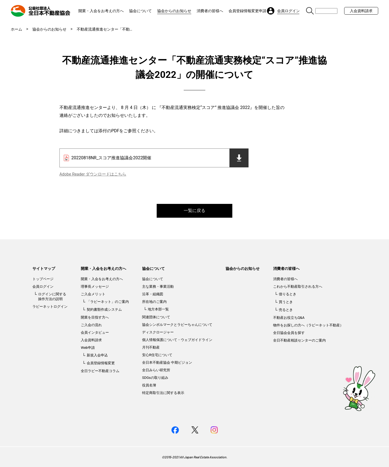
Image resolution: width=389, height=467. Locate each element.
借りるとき (287, 294)
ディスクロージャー (158, 332)
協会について (140, 11)
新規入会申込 (97, 355)
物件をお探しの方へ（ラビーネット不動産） (308, 325)
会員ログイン (42, 286)
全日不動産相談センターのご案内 (299, 340)
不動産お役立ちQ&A (289, 318)
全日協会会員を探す (289, 333)
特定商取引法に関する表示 (163, 393)
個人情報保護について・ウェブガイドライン (177, 340)
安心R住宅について (157, 355)
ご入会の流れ (91, 325)
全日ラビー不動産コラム (100, 371)
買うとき (286, 302)
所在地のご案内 (154, 302)
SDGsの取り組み (155, 378)
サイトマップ (43, 268)
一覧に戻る (194, 210)
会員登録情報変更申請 (247, 11)
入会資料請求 (361, 11)
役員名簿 (149, 385)
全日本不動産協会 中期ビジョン (167, 362)
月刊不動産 (151, 347)
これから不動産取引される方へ (297, 286)
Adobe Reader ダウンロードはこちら (92, 174)
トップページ (42, 279)
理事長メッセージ (95, 286)
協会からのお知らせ (174, 11)
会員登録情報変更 (101, 363)
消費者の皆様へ (210, 11)
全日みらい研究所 (156, 370)
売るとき (286, 310)
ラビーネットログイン (50, 306)
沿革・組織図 (152, 294)
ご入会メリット (93, 294)
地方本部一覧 (158, 309)
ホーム (16, 29)
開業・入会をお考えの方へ (101, 11)
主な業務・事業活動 (158, 286)
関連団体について (156, 317)
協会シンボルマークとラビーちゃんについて (177, 325)
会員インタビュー (95, 332)
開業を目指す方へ (95, 317)
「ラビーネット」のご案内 (108, 302)
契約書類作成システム (104, 309)
